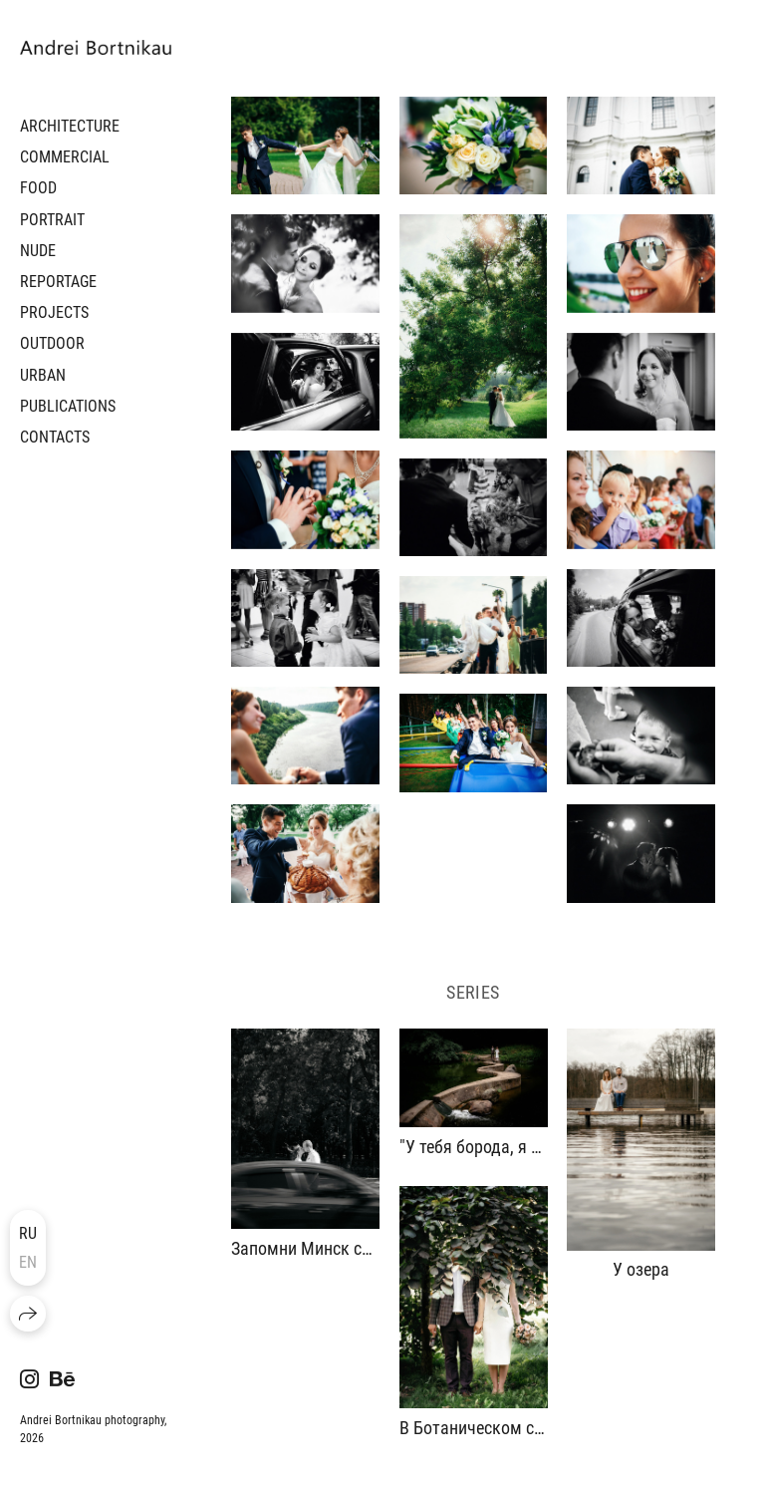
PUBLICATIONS (68, 406)
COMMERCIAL (65, 157)
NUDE (38, 250)
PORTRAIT (52, 219)
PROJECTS (54, 312)
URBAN (43, 375)
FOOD (38, 187)
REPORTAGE (58, 281)
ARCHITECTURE (70, 126)
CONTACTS (55, 437)
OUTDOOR (52, 343)
